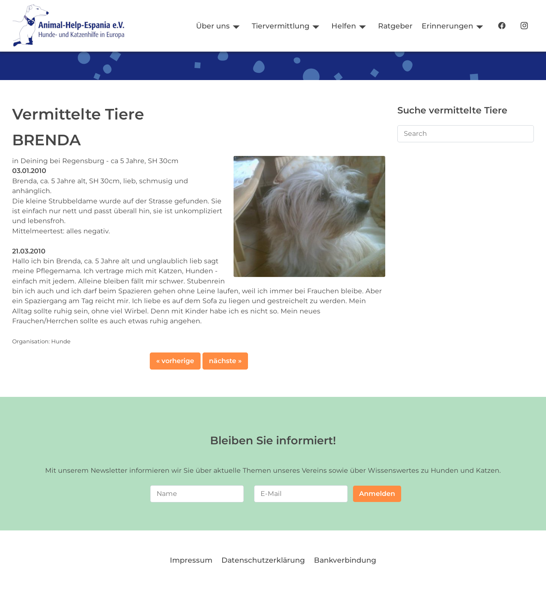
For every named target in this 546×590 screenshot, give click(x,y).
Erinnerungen (447, 25)
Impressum (191, 560)
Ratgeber (395, 25)
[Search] (465, 133)
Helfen (343, 25)
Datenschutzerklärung (263, 560)
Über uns (213, 25)
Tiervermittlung (280, 25)
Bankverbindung (345, 560)
